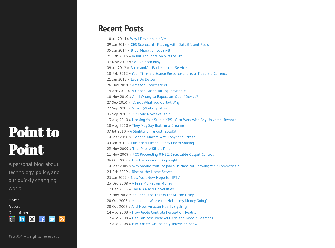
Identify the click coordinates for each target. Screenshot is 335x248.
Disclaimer (18, 212)
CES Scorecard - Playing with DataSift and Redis (170, 44)
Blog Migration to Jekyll (150, 50)
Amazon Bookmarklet (149, 84)
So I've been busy (146, 61)
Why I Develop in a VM (148, 38)
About (14, 206)
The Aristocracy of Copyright (154, 160)
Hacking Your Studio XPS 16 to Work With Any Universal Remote (184, 119)
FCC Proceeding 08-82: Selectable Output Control (173, 154)
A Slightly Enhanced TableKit (153, 131)
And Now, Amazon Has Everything (159, 206)
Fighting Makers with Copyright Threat (163, 136)
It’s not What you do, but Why (155, 102)
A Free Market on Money (152, 183)
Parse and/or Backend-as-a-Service (158, 67)
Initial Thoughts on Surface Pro (157, 56)
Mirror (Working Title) (149, 108)
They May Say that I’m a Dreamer (158, 125)
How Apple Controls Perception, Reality (164, 212)
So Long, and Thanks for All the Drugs (163, 194)
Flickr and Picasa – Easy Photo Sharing (162, 142)
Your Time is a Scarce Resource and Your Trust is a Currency (179, 73)
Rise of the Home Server (152, 171)
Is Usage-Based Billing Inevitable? (159, 90)
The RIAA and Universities (153, 189)
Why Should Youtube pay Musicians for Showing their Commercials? (186, 165)
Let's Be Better (143, 79)
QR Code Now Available (151, 113)
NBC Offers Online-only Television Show (164, 223)
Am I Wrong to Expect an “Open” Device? (165, 96)
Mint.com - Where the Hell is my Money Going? (170, 200)
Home (14, 200)
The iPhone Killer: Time (151, 148)
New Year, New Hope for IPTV (155, 177)
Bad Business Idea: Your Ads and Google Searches (172, 217)
